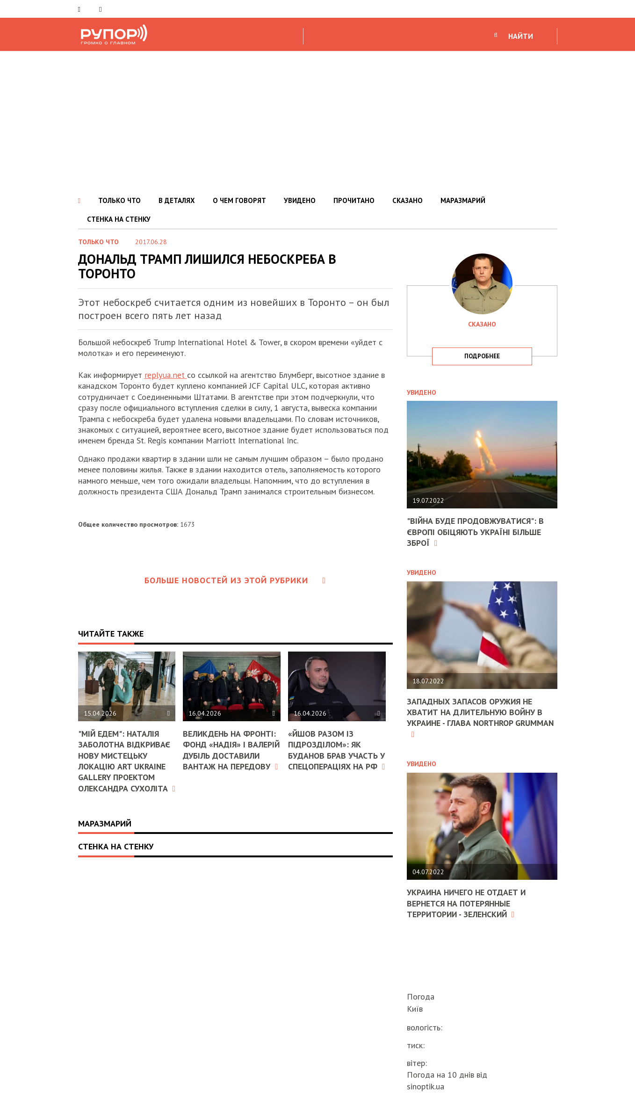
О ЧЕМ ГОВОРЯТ (239, 200)
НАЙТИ (520, 36)
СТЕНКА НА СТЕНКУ (119, 219)
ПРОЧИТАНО (354, 200)
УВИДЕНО (300, 200)
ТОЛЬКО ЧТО (119, 200)
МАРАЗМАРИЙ (462, 200)
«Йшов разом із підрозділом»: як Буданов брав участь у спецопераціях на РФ (336, 755)
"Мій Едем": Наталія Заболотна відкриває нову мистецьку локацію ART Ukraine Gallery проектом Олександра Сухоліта (124, 766)
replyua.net (165, 375)
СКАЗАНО (407, 200)
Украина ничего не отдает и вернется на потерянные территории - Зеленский (467, 903)
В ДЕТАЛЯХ (177, 200)
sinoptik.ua (425, 1086)
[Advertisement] (317, 121)
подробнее (482, 356)
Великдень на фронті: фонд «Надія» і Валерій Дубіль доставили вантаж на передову (231, 755)
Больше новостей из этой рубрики (235, 580)
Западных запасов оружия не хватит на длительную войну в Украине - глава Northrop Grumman (476, 717)
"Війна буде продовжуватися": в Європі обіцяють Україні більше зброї (476, 531)
